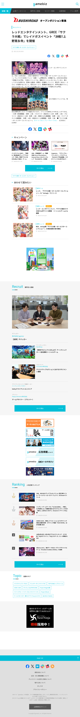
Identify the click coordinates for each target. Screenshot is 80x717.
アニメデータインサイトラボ (37, 594)
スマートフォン (39, 126)
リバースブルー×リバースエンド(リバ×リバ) (26, 602)
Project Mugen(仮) (45, 598)
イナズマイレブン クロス (20, 594)
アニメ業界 (74, 11)
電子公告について (40, 683)
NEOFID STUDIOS (47, 607)
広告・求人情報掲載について (40, 676)
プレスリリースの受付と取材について (40, 679)
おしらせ (40, 686)
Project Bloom (45, 602)
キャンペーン (17, 27)
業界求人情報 (35, 11)
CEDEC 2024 (17, 598)
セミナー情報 (49, 11)
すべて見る (40, 173)
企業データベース (19, 11)
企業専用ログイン (40, 707)
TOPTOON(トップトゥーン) (55, 594)
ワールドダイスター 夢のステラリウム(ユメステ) (27, 607)
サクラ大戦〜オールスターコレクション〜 (24, 53)
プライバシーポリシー (40, 689)
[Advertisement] (25, 48)
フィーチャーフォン (50, 126)
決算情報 (62, 11)
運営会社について (40, 672)
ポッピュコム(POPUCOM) (30, 598)
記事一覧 (5, 11)
